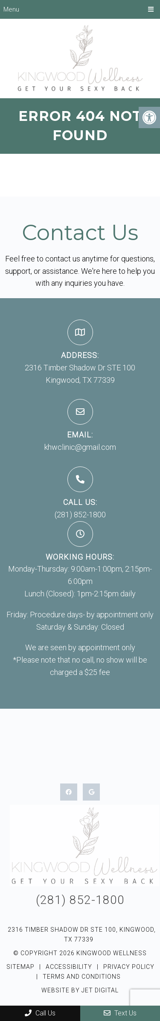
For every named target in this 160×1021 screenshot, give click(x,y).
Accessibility (69, 966)
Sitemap (20, 966)
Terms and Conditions (82, 976)
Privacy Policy (128, 966)
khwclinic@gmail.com (80, 447)
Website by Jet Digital (80, 990)
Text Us (120, 1013)
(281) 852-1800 (80, 514)
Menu (11, 9)
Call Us (40, 1013)
